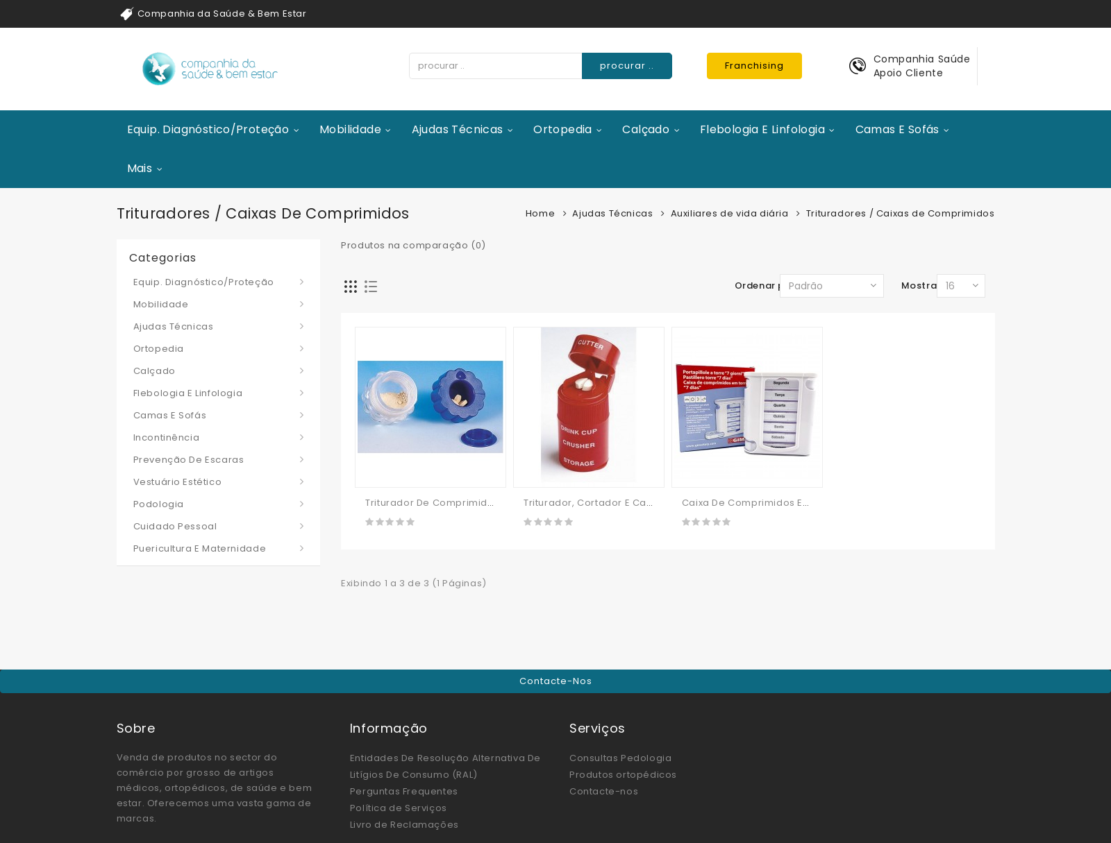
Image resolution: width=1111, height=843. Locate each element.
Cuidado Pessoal (175, 526)
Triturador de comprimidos (432, 502)
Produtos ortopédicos (623, 774)
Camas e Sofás (897, 129)
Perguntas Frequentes (404, 791)
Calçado (645, 129)
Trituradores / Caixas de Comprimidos (900, 213)
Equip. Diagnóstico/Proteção (208, 129)
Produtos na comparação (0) (413, 245)
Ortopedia (562, 129)
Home (540, 213)
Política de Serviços (398, 808)
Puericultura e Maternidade (200, 548)
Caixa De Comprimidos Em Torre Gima (775, 502)
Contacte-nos (555, 681)
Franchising (754, 65)
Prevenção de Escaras (188, 459)
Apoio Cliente (909, 73)
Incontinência (166, 437)
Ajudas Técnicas (457, 129)
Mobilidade (350, 129)
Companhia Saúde (922, 59)
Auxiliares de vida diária (730, 213)
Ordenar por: (766, 285)
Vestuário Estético (177, 481)
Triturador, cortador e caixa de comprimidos (635, 502)
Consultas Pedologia (620, 758)
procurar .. (627, 65)
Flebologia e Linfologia (762, 129)
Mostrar (921, 285)
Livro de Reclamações (404, 824)
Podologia (158, 504)
